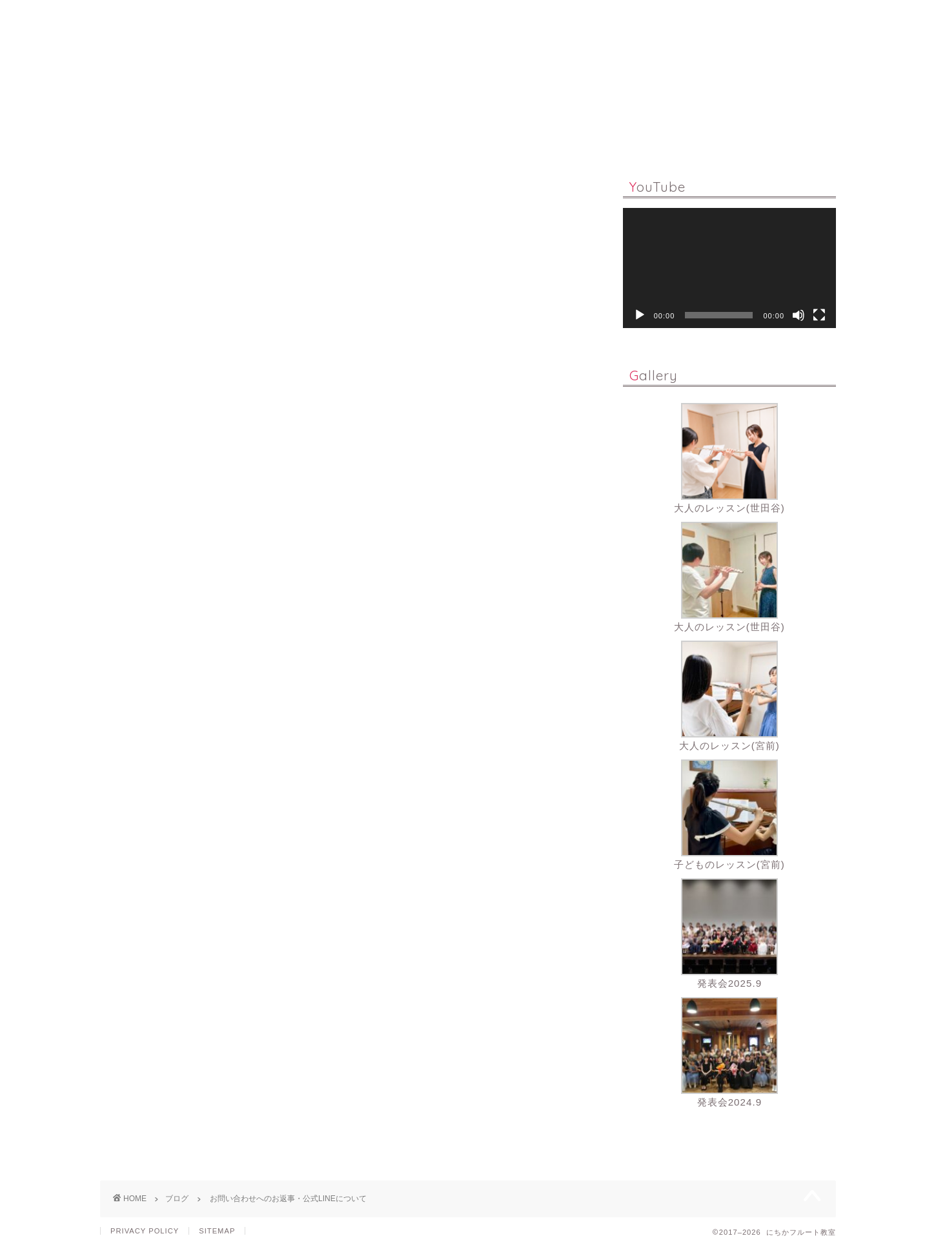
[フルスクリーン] (819, 315)
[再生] (639, 315)
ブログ (117, 190)
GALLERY (600, 138)
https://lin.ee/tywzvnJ (150, 719)
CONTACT (681, 138)
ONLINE (386, 138)
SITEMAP (217, 1231)
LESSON (313, 138)
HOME (244, 138)
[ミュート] (798, 315)
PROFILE (523, 138)
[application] (729, 268)
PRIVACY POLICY (144, 1231)
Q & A (453, 138)
